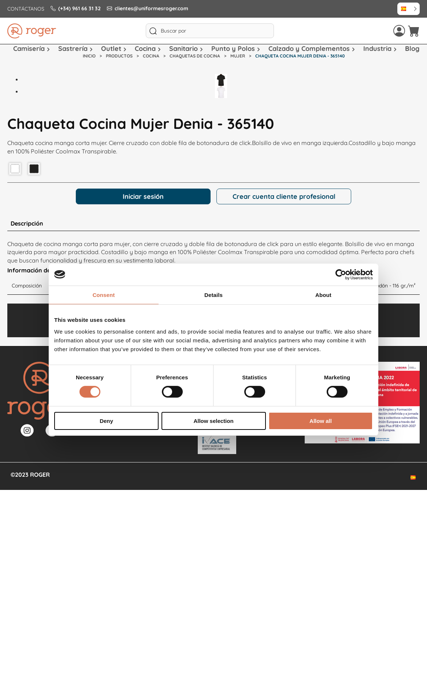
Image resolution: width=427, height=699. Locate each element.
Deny (106, 421)
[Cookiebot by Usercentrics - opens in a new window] (341, 274)
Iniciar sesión (143, 196)
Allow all (320, 421)
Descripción (27, 223)
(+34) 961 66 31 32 (76, 8)
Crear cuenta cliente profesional (284, 196)
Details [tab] (213, 294)
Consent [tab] (104, 294)
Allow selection (213, 421)
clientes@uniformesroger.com (147, 8)
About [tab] (323, 294)
